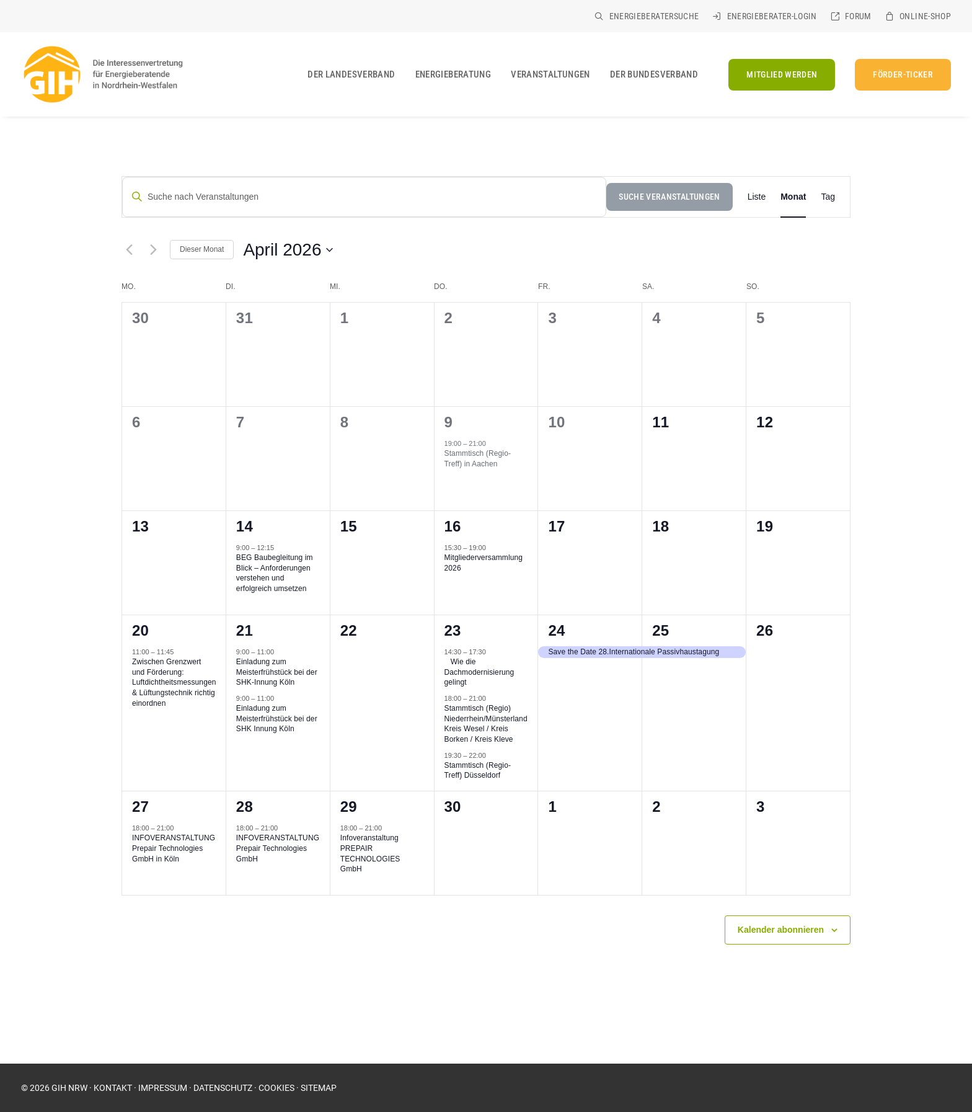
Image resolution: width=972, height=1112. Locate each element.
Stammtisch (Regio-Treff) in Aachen (477, 458)
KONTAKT (113, 1088)
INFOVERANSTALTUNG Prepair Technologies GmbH (277, 848)
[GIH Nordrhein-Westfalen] (102, 74)
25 (660, 630)
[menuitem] (646, 16)
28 (244, 806)
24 (556, 630)
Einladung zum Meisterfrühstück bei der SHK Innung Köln (276, 718)
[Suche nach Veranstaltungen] (364, 197)
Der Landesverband (351, 74)
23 (452, 630)
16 (452, 526)
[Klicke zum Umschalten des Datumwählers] (288, 250)
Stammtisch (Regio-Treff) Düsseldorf (477, 770)
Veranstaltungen (550, 74)
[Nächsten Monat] (153, 249)
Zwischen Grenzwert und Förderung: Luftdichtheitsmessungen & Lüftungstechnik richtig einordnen (174, 682)
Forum (858, 16)
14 (244, 526)
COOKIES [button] (276, 1088)
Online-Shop (925, 16)
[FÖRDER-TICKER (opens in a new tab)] (898, 75)
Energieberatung (453, 74)
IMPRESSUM (162, 1088)
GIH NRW (69, 1088)
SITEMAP (319, 1088)
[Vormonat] (129, 249)
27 (140, 806)
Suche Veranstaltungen (669, 197)
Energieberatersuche (654, 16)
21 (244, 630)
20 (140, 630)
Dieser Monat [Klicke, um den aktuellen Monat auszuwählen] (202, 249)
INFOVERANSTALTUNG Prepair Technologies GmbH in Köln (173, 848)
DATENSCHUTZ (222, 1088)
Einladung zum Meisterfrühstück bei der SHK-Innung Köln (276, 672)
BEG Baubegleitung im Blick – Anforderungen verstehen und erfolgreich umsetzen (274, 573)
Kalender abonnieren (781, 930)
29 (348, 806)
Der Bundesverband (654, 74)
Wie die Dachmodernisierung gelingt (479, 672)
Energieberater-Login (772, 16)
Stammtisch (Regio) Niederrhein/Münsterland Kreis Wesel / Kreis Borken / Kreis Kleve (486, 724)
